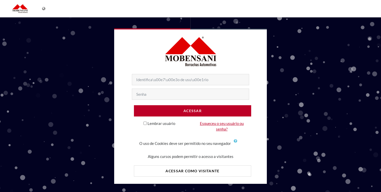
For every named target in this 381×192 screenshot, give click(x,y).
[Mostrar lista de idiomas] (44, 8)
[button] (237, 144)
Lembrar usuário (161, 123)
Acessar (192, 111)
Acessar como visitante (192, 171)
